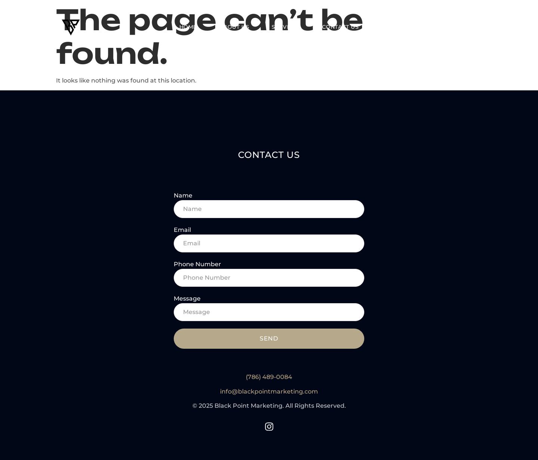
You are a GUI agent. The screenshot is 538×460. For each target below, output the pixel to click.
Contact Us (340, 27)
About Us (234, 27)
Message (187, 298)
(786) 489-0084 (269, 376)
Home (188, 27)
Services (285, 27)
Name (183, 195)
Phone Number (197, 264)
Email (182, 229)
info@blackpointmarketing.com (269, 391)
